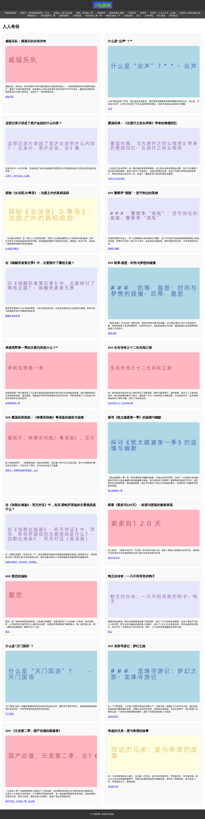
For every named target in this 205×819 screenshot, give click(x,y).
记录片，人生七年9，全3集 (163, 13)
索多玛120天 (114, 558)
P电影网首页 (10, 13)
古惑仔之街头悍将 (116, 179)
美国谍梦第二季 (48, 16)
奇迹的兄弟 (113, 786)
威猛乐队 (9, 97)
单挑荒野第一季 (12, 403)
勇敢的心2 (32, 16)
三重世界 (132, 13)
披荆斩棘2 (64, 16)
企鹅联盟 (77, 16)
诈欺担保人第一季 (93, 16)
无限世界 (101, 13)
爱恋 (7, 632)
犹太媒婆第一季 (115, 491)
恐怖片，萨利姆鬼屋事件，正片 (35, 13)
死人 (139, 16)
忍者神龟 (149, 16)
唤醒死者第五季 (12, 316)
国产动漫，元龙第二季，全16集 (20, 801)
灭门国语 (9, 714)
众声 (110, 109)
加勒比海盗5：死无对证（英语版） (21, 562)
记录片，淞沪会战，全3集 (17, 176)
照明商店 (173, 16)
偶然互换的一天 (113, 16)
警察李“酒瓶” (114, 249)
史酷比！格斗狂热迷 (62, 13)
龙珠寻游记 (113, 716)
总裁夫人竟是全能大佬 (190, 13)
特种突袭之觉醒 (116, 13)
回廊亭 (143, 13)
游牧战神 (128, 16)
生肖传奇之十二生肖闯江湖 (120, 403)
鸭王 (110, 632)
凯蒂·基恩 (112, 333)
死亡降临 (161, 16)
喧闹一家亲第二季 (84, 13)
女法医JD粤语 (11, 249)
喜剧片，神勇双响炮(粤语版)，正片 (21, 470)
